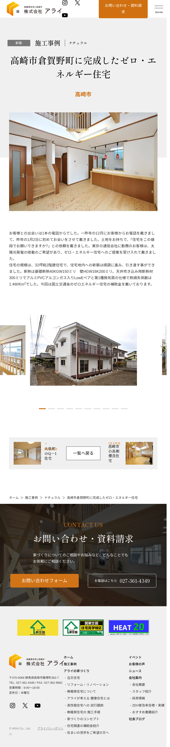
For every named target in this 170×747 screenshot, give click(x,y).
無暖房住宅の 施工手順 (83, 712)
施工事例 (31, 498)
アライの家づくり (76, 671)
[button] (42, 408)
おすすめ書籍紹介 (145, 712)
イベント (135, 657)
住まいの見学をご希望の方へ (88, 732)
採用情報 (138, 698)
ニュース (135, 671)
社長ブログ (137, 719)
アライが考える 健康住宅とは (88, 698)
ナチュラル (52, 498)
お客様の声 (137, 664)
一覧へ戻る (83, 453)
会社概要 (138, 684)
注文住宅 (73, 678)
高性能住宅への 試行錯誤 (85, 705)
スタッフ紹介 (142, 691)
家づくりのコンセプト (83, 719)
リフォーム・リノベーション (88, 684)
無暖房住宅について (81, 691)
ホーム (14, 498)
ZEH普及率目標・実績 (148, 705)
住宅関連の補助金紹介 (83, 726)
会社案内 (135, 678)
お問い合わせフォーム (44, 584)
